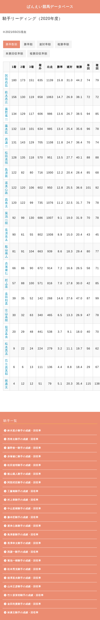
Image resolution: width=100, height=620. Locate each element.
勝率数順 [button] (11, 44)
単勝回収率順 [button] (14, 53)
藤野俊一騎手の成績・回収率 (24, 448)
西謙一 (6, 142)
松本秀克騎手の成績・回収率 (24, 569)
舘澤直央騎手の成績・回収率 (24, 578)
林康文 (6, 383)
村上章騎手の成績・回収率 (22, 500)
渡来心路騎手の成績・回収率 (24, 526)
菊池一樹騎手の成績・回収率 (24, 560)
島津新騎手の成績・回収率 (22, 534)
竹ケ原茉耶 (6, 367)
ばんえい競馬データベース (50, 6)
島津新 (6, 172)
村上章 (6, 283)
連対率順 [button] (45, 44)
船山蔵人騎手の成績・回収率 (24, 474)
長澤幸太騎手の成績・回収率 (24, 543)
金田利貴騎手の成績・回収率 (24, 604)
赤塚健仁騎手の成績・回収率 (24, 456)
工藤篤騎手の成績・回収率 (22, 491)
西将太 (6, 202)
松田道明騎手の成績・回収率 (24, 465)
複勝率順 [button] (63, 44)
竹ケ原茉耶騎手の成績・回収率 (25, 595)
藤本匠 (6, 129)
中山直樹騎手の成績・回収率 (24, 508)
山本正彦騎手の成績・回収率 (24, 586)
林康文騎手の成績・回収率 (22, 612)
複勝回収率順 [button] (38, 53)
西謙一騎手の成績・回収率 (22, 552)
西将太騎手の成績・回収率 (22, 439)
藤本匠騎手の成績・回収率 (22, 517)
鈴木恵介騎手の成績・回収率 (24, 430)
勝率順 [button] (28, 44)
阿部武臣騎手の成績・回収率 (24, 482)
